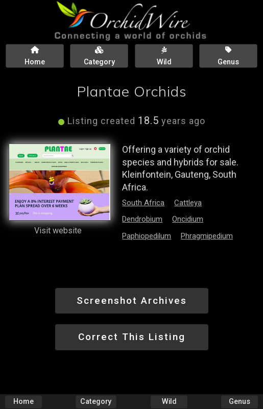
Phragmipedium (207, 235)
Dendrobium (142, 219)
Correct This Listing (131, 337)
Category (96, 401)
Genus (239, 401)
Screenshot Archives (132, 300)
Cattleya (188, 202)
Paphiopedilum (146, 235)
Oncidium (187, 219)
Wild (169, 401)
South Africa (143, 202)
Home (23, 401)
